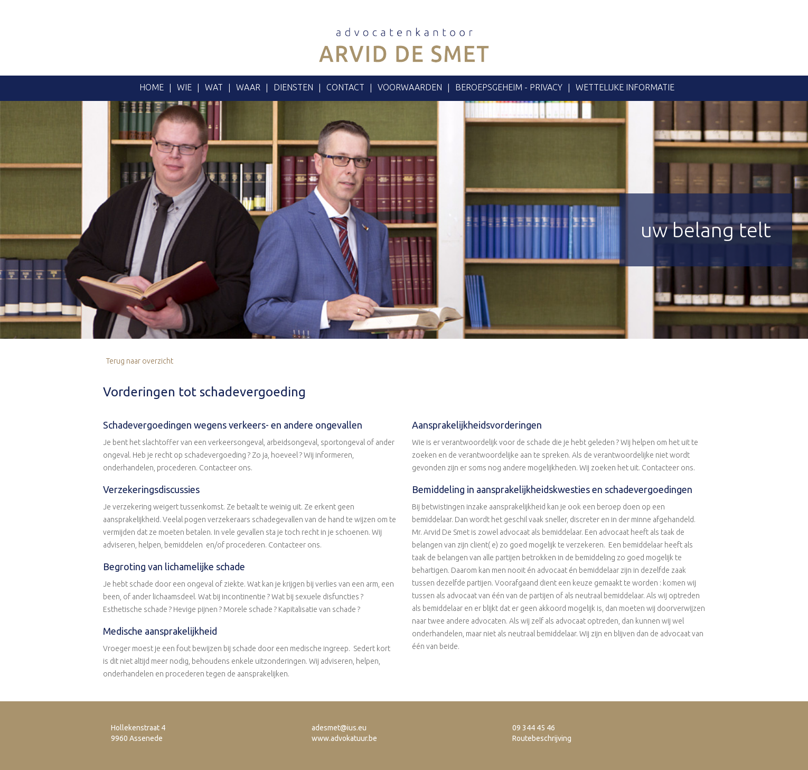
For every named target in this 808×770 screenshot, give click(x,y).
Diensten (293, 87)
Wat (214, 87)
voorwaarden (410, 87)
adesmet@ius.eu (339, 727)
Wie (184, 87)
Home (151, 87)
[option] (404, 220)
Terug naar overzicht (138, 361)
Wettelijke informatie (625, 87)
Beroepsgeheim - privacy (508, 87)
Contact (345, 87)
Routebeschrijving (541, 738)
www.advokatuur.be (344, 738)
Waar (248, 87)
